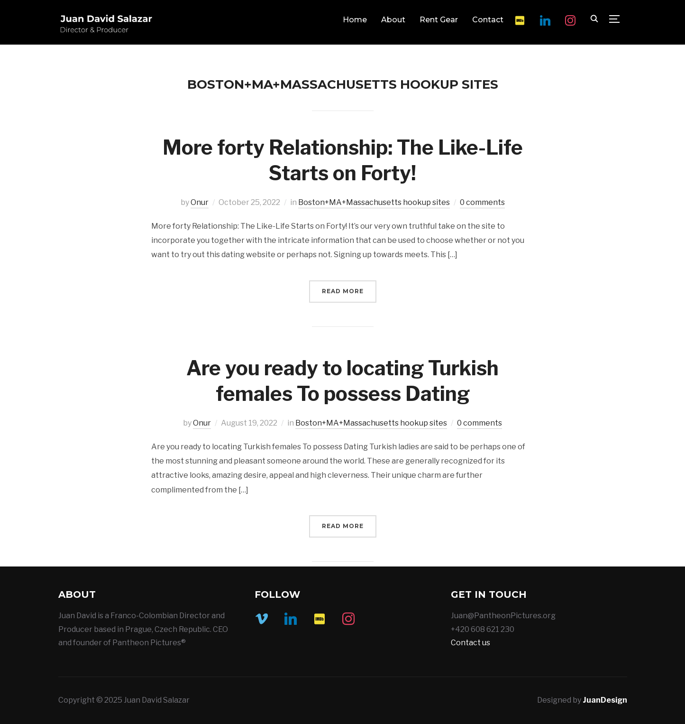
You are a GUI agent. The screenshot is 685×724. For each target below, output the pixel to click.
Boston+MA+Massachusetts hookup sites (374, 202)
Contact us (470, 642)
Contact (487, 19)
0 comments (482, 202)
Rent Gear (439, 19)
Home (355, 19)
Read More (343, 291)
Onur (200, 202)
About (393, 19)
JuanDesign (605, 700)
